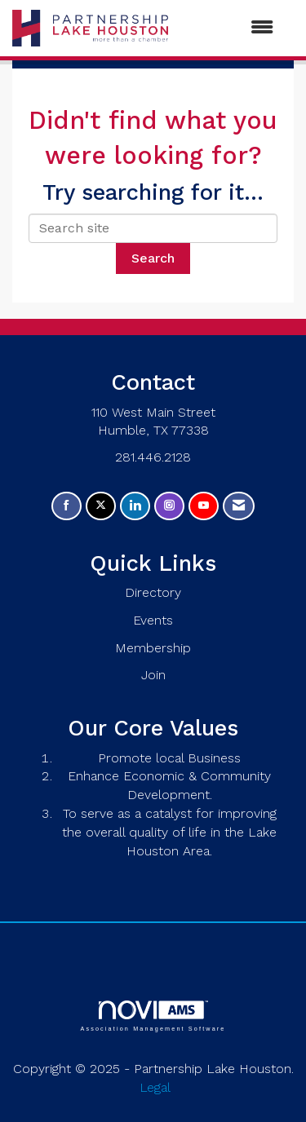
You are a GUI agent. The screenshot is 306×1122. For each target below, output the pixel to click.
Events (153, 620)
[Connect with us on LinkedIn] (135, 506)
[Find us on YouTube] (203, 506)
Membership (153, 648)
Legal (155, 1087)
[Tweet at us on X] (101, 506)
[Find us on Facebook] (66, 506)
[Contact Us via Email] (239, 506)
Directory (153, 592)
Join (153, 674)
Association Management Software (152, 1016)
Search (153, 258)
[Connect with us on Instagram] (169, 506)
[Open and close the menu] (229, 28)
